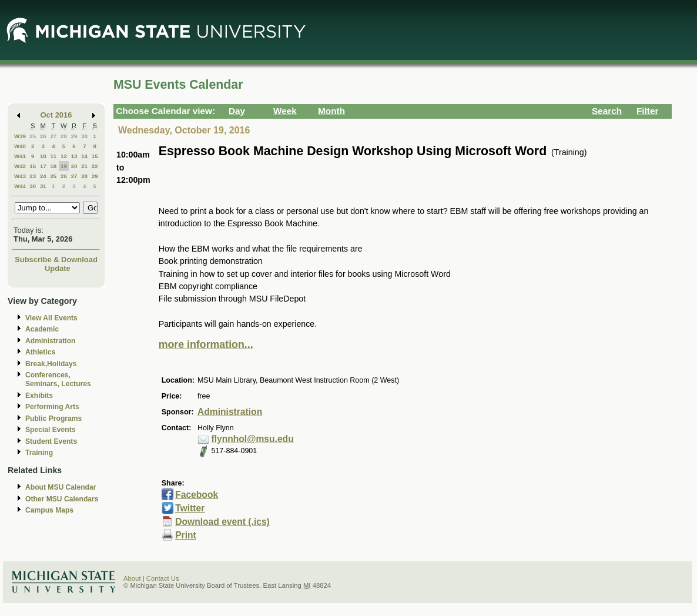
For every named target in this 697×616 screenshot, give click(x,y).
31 (43, 186)
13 (74, 156)
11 (53, 156)
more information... (206, 344)
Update (58, 268)
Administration (50, 341)
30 (84, 136)
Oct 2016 (56, 115)
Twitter (190, 508)
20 (74, 166)
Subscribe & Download (56, 259)
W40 (20, 146)
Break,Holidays (51, 364)
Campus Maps (49, 510)
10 (43, 156)
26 (43, 136)
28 (64, 136)
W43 (20, 176)
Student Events (51, 441)
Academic (42, 329)
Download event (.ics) (222, 522)
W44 (20, 186)
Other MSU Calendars (62, 499)
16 (32, 166)
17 (43, 166)
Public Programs (53, 418)
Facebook (196, 495)
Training (39, 452)
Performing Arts (52, 407)
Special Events (50, 430)
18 (53, 166)
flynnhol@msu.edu (252, 439)
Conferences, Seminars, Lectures (58, 379)
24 (43, 176)
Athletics (40, 352)
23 (32, 176)
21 (84, 166)
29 (74, 136)
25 (32, 136)
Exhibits (39, 395)
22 (95, 166)
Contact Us (162, 578)
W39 (20, 136)
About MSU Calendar (60, 487)
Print (185, 535)
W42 (20, 166)
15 (95, 156)
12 (64, 156)
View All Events (51, 318)
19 (64, 166)
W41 (20, 156)
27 (53, 136)
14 (84, 156)
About (132, 578)
